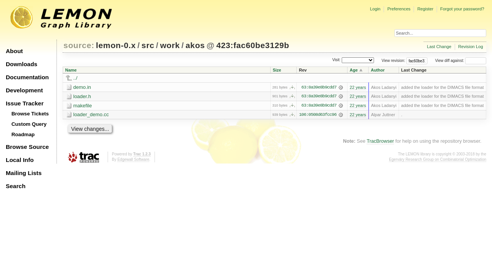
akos (195, 45)
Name (71, 70)
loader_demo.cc (91, 115)
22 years (358, 87)
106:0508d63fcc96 (317, 115)
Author (378, 70)
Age (354, 70)
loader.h (82, 96)
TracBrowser (380, 141)
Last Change (439, 46)
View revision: (394, 60)
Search (15, 186)
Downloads (21, 64)
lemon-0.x (116, 45)
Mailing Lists (24, 173)
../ (75, 78)
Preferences (399, 9)
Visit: (336, 60)
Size (277, 70)
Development (24, 90)
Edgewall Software (133, 160)
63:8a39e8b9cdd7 (318, 87)
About (14, 51)
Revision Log (470, 46)
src (147, 45)
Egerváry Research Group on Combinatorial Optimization (437, 160)
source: (78, 45)
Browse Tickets (30, 114)
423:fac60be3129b (252, 45)
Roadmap (23, 134)
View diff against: (460, 60)
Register (425, 9)
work (170, 45)
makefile (82, 105)
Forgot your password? (462, 9)
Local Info (20, 160)
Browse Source (27, 147)
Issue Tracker (24, 103)
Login (375, 9)
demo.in (82, 87)
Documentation (27, 77)
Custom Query (29, 124)
